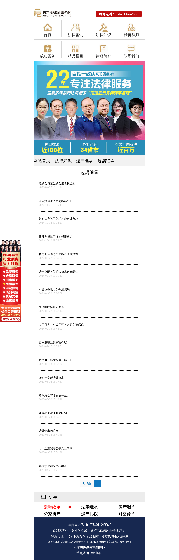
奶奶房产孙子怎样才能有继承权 (58, 218)
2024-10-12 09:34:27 (51, 222)
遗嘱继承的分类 (48, 430)
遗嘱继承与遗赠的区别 (53, 413)
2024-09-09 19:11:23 (50, 275)
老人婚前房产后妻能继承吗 (55, 201)
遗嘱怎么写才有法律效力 (54, 395)
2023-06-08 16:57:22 (51, 363)
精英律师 (131, 35)
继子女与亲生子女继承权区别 (57, 183)
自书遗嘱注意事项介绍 (53, 342)
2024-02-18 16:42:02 (51, 328)
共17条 (87, 483)
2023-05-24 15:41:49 (51, 434)
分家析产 (52, 514)
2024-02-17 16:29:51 (51, 346)
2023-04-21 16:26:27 (51, 470)
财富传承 (126, 514)
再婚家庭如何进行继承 (53, 466)
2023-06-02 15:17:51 (51, 381)
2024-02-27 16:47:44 (51, 310)
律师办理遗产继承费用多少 (55, 236)
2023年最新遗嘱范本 (51, 377)
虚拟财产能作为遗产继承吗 (55, 360)
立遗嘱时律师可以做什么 (54, 307)
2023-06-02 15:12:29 (51, 399)
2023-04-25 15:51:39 (51, 452)
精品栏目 (75, 56)
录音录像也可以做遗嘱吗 (54, 289)
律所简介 (103, 56)
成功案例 (47, 56)
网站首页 (42, 161)
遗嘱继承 (106, 161)
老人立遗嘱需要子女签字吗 (55, 448)
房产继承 (126, 507)
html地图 (96, 553)
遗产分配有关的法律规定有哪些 (58, 271)
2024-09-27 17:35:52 (51, 257)
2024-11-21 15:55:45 (50, 204)
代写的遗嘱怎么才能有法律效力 (58, 254)
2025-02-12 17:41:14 (51, 187)
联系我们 (131, 56)
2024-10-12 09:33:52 (51, 240)
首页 (47, 35)
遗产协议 (89, 514)
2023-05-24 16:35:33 (51, 416)
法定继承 (89, 507)
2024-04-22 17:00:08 (51, 293)
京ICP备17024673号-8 (119, 541)
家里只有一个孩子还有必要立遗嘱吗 (61, 324)
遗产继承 (84, 161)
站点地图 (82, 553)
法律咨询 (75, 35)
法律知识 (103, 35)
